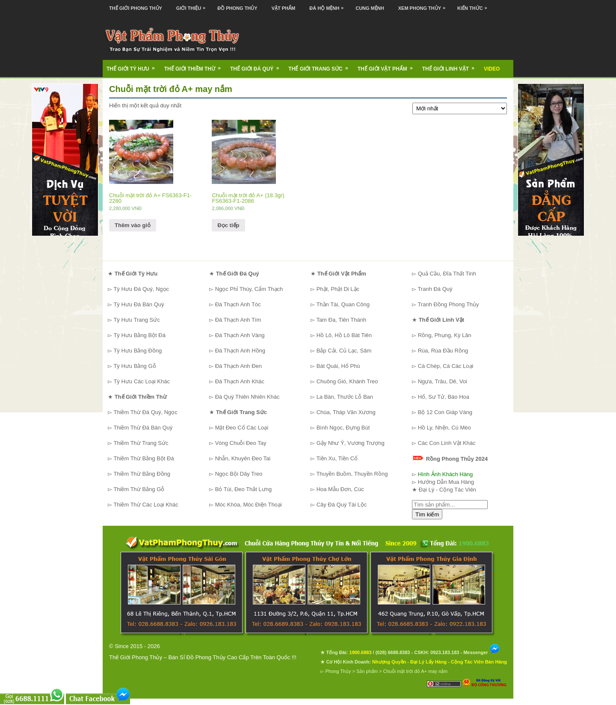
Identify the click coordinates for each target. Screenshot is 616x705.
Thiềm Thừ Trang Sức (140, 443)
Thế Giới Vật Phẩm (388, 66)
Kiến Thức (474, 5)
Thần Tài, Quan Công (343, 304)
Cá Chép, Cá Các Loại (446, 366)
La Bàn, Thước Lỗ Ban (345, 397)
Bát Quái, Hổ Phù (338, 366)
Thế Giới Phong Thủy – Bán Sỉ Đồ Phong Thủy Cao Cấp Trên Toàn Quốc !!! (202, 657)
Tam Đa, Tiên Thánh (341, 320)
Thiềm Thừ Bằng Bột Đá (143, 458)
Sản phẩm (367, 671)
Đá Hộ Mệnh (328, 5)
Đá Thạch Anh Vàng (240, 335)
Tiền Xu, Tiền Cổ (337, 458)
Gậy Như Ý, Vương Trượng (351, 443)
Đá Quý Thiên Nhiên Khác (247, 397)
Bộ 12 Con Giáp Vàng (445, 412)
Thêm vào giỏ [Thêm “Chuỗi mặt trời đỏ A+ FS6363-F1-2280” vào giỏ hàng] (133, 225)
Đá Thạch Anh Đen (238, 366)
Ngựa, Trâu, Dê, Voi (442, 381)
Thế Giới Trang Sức (320, 66)
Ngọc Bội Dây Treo (239, 474)
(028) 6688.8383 (393, 652)
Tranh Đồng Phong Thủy (448, 304)
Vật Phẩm (284, 8)
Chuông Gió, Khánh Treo (347, 381)
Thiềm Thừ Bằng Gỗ (138, 489)
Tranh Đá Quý (435, 289)
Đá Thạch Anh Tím (238, 320)
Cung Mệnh (369, 8)
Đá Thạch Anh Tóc (238, 304)
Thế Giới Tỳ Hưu (133, 66)
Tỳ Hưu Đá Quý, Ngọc (141, 289)
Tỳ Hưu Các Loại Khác (141, 381)
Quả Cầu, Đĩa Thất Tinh (447, 273)
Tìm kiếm (427, 514)
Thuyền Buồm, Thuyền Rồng (352, 474)
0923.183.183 (444, 652)
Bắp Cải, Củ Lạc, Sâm (344, 350)
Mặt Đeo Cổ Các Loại (242, 427)
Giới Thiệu (193, 5)
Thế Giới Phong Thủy (135, 8)
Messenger (481, 652)
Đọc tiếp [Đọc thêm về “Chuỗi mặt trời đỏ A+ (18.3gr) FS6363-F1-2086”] (228, 225)
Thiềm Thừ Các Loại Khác (145, 504)
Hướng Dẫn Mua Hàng (446, 482)
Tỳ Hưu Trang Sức (136, 320)
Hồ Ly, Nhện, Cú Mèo (444, 427)
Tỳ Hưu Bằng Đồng (137, 350)
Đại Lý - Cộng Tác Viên (447, 489)
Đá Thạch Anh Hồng (240, 350)
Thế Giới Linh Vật (451, 66)
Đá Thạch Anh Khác (239, 381)
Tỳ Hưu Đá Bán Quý (138, 304)
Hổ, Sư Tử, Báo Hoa (443, 397)
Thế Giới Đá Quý (257, 66)
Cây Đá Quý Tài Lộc (342, 504)
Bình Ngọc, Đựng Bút (343, 427)
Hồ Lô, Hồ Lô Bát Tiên (344, 335)
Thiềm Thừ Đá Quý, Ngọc (145, 412)
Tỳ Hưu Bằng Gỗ (134, 366)
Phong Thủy (338, 671)
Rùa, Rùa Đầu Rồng (443, 350)
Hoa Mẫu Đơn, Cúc (340, 489)
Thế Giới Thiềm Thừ (195, 66)
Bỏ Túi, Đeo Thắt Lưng (243, 489)
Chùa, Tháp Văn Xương (346, 412)
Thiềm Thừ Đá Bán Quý (142, 427)
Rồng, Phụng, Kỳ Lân (444, 335)
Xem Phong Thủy (424, 5)
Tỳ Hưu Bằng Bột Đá (139, 335)
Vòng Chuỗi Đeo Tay (241, 443)
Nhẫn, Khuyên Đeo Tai (243, 458)
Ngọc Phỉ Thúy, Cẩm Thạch (249, 289)
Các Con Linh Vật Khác (447, 443)
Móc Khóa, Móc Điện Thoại (248, 504)
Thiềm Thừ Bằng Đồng (141, 474)
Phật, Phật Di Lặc (338, 289)
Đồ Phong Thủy (237, 8)
